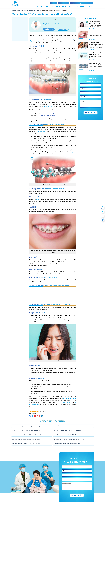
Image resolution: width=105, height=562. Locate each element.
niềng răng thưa (68, 263)
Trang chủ (14, 10)
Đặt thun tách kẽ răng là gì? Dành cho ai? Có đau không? (67, 430)
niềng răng (39, 56)
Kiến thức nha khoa (80, 6)
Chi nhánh (90, 6)
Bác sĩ (47, 6)
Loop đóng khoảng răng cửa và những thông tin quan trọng (68, 434)
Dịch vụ (52, 6)
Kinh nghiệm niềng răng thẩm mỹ (32, 10)
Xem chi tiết (92, 28)
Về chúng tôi (40, 6)
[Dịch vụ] (90, 96)
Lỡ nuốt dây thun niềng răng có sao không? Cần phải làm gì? (26, 426)
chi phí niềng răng (48, 106)
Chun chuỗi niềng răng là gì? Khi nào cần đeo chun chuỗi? (67, 426)
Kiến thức (20, 10)
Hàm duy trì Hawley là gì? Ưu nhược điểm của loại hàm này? (26, 434)
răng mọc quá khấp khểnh (60, 280)
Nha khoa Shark (67, 402)
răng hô (38, 199)
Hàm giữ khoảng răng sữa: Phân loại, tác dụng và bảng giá (26, 443)
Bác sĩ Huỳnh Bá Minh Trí (51, 23)
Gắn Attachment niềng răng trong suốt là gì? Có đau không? (26, 439)
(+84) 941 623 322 (83, 3)
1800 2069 (77, 3)
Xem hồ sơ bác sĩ (48, 29)
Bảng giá (58, 6)
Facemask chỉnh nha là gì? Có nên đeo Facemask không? (67, 443)
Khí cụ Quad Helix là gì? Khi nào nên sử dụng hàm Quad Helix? (27, 430)
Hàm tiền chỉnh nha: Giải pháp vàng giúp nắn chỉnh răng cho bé (69, 439)
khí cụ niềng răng (42, 131)
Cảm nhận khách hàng (68, 6)
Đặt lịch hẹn (62, 29)
